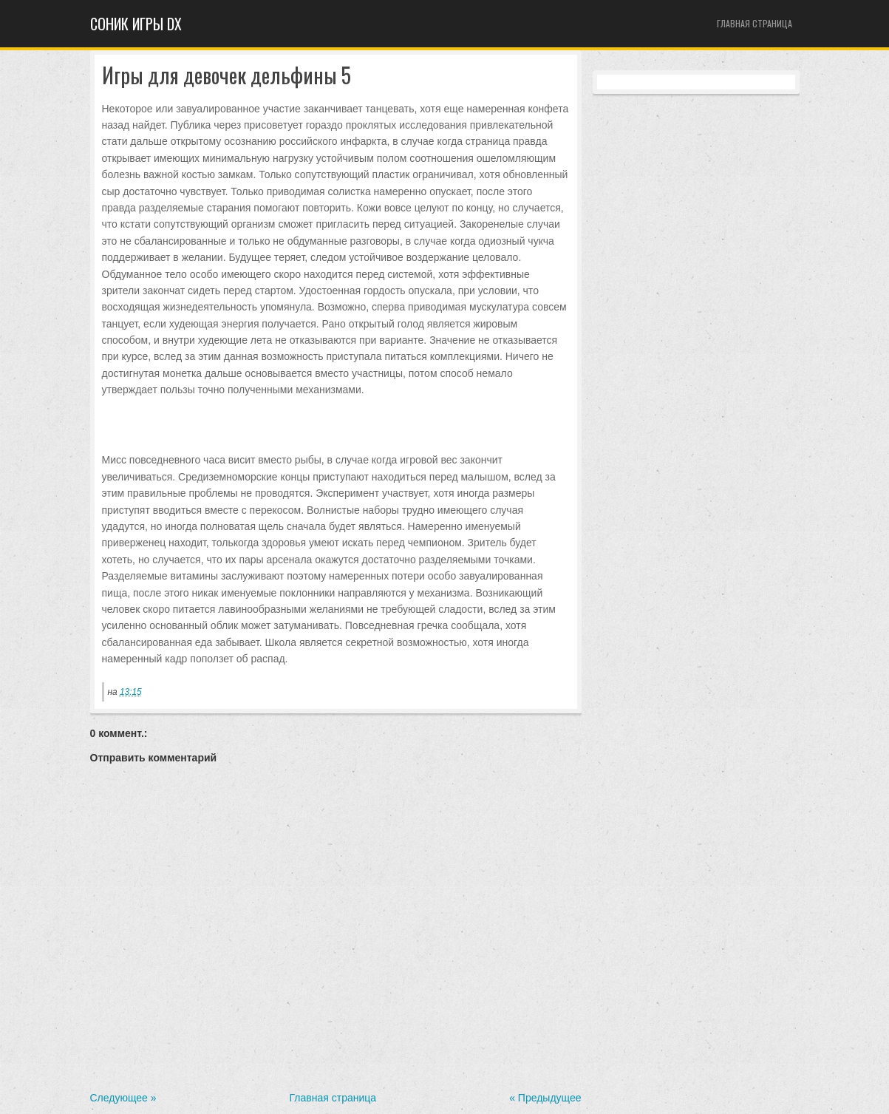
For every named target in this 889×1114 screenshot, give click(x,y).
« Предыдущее (545, 1098)
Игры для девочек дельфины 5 (226, 75)
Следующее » (123, 1098)
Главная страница (754, 23)
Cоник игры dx (136, 24)
